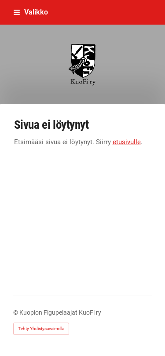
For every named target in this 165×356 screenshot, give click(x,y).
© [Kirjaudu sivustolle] (16, 312)
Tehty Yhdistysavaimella (41, 328)
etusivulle (127, 142)
